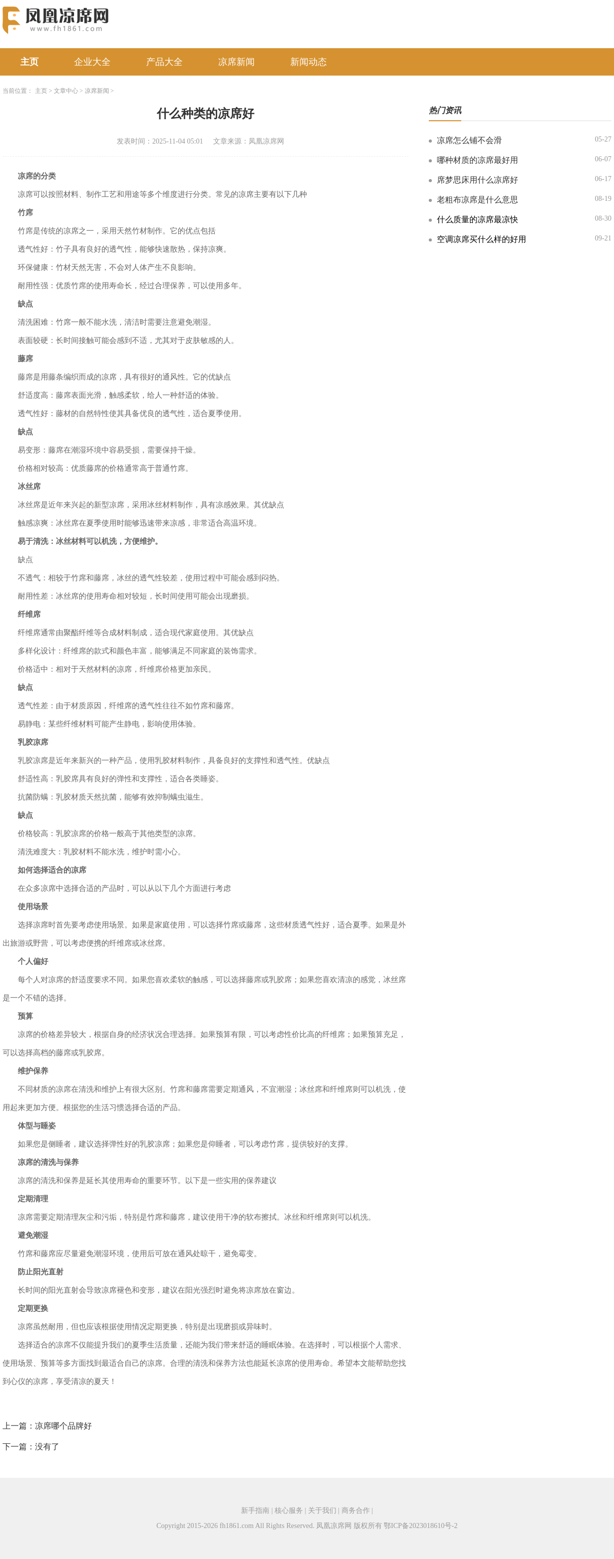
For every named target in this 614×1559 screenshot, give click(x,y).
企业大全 (92, 62)
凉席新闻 (236, 62)
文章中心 (66, 90)
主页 (29, 62)
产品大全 (164, 62)
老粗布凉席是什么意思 (477, 199)
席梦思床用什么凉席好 (477, 180)
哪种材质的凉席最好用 (477, 160)
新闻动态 (308, 62)
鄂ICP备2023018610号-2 (420, 1526)
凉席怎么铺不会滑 (469, 140)
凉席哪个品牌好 (63, 1426)
